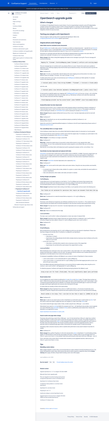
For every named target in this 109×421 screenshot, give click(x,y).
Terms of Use (79, 416)
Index (74, 160)
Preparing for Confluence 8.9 (22, 179)
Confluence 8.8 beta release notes (24, 182)
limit (66, 279)
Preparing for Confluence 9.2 (22, 166)
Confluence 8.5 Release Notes (21, 125)
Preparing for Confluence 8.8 (22, 184)
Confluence (47, 408)
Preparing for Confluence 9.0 (22, 175)
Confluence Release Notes (19, 61)
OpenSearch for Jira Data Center (47, 388)
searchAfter (56, 307)
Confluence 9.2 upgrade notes (21, 95)
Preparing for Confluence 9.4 (22, 157)
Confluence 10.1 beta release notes (24, 141)
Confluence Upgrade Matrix (20, 66)
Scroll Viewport (54, 408)
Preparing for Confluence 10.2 (23, 139)
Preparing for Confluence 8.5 (22, 200)
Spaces (14, 19)
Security (86, 416)
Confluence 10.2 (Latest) (21, 12)
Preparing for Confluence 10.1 (23, 143)
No (53, 362)
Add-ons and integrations (19, 44)
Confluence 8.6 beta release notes (24, 193)
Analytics (15, 35)
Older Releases (17, 129)
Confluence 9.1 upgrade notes (21, 100)
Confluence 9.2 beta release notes (24, 164)
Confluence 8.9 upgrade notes (21, 109)
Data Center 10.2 (91, 13)
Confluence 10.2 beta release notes (24, 136)
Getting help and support (18, 207)
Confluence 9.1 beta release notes (24, 168)
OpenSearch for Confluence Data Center (49, 381)
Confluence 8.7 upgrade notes (21, 118)
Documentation (33, 3)
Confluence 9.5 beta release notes (24, 150)
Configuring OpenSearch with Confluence (49, 38)
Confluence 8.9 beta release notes (24, 177)
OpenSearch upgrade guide (23, 191)
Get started (15, 17)
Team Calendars (16, 42)
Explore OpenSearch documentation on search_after (52, 311)
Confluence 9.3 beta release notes (24, 159)
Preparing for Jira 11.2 (45, 390)
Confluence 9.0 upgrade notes (21, 104)
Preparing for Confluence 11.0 (23, 134)
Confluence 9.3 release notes (21, 89)
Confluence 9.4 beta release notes (24, 154)
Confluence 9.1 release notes (21, 98)
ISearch (77, 279)
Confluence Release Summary (21, 64)
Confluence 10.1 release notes (21, 70)
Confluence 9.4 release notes (21, 84)
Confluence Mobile (17, 26)
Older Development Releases (22, 202)
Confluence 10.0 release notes (21, 75)
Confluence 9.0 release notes (21, 102)
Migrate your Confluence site (19, 53)
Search (91, 3)
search (58, 135)
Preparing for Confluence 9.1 (22, 170)
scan (63, 135)
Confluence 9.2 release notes (21, 93)
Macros (14, 28)
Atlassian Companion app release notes (23, 204)
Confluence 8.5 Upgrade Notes (21, 127)
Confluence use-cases (18, 46)
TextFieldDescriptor (60, 110)
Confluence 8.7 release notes (21, 116)
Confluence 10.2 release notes (21, 68)
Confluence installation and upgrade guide (22, 51)
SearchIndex (43, 153)
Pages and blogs (17, 21)
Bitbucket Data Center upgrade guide (48, 374)
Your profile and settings (18, 30)
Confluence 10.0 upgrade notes (21, 77)
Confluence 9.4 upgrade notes (21, 86)
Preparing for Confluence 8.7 (22, 188)
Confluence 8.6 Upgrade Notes (21, 123)
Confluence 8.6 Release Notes (21, 120)
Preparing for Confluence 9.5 (22, 152)
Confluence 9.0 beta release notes (24, 173)
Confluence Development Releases (22, 132)
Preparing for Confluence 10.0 (23, 148)
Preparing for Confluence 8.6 (22, 195)
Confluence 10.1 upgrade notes (21, 73)
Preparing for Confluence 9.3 (22, 161)
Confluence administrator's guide (20, 48)
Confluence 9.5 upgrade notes (21, 82)
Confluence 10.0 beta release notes (24, 145)
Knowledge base (43, 3)
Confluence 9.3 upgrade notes (21, 91)
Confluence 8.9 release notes (21, 107)
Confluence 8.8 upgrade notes (21, 114)
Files (14, 23)
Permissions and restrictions (19, 39)
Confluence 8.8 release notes (21, 111)
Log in (95, 3)
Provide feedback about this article (65, 362)
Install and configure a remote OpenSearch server (51, 393)
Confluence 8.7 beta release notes (24, 186)
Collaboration (16, 33)
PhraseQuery (85, 110)
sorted (55, 306)
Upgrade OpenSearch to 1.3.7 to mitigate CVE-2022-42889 (53, 371)
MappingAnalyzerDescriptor (46, 124)
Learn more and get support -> (76, 8)
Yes (50, 362)
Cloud (83, 13)
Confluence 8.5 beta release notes (24, 198)
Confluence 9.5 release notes (21, 79)
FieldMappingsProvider (72, 93)
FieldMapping (71, 77)
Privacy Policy (71, 416)
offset (70, 279)
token (58, 321)
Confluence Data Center (18, 55)
